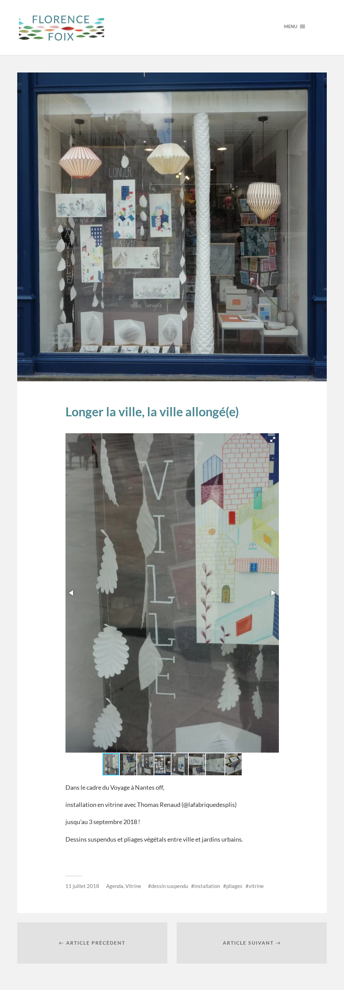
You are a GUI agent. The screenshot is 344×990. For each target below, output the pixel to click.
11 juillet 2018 (82, 886)
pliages (234, 886)
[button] (272, 439)
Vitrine (133, 886)
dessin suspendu (169, 886)
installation (207, 886)
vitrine (256, 886)
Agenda (114, 886)
